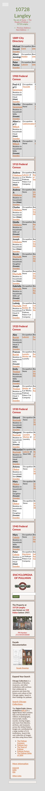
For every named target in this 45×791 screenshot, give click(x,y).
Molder (24, 56)
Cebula (16, 537)
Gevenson (17, 89)
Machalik (17, 256)
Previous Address (23, 28)
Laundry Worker (25, 355)
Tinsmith (26, 86)
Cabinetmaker (28, 123)
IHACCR (15, 768)
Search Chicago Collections (19, 702)
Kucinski (17, 435)
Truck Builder (25, 306)
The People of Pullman (23, 21)
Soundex (16, 101)
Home (23, 20)
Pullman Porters (23, 751)
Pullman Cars (22, 745)
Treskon (16, 371)
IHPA (14, 770)
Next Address (21, 30)
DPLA (24, 711)
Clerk (23, 48)
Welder (25, 388)
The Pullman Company (22, 742)
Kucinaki (17, 420)
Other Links (16, 776)
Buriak (16, 337)
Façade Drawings (22, 668)
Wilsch (16, 126)
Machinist (26, 554)
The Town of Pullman (22, 748)
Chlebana (17, 175)
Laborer (24, 64)
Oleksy (16, 469)
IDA (13, 772)
